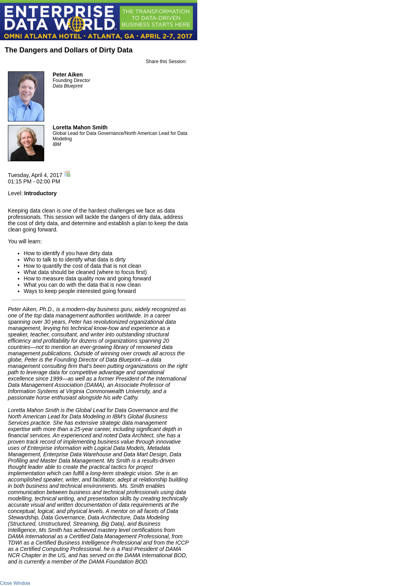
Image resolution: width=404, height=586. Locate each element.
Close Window (15, 583)
